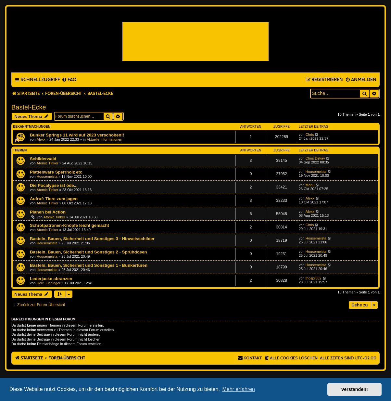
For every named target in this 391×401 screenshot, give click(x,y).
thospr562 (314, 278)
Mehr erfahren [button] (238, 389)
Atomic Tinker (47, 163)
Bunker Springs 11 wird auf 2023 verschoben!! (77, 135)
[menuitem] (69, 79)
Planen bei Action (48, 212)
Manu (310, 185)
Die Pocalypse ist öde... (54, 185)
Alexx (41, 139)
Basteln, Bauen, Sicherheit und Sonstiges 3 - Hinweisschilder (92, 238)
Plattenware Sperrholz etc (56, 172)
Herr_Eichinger (48, 283)
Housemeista (47, 176)
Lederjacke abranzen (51, 278)
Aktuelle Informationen (104, 139)
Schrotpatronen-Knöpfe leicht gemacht (69, 225)
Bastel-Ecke (28, 107)
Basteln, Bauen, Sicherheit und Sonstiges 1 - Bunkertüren (88, 265)
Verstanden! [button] (354, 389)
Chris (310, 134)
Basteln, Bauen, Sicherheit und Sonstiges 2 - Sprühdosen (88, 252)
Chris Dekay (315, 158)
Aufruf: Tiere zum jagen (54, 198)
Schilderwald (43, 158)
